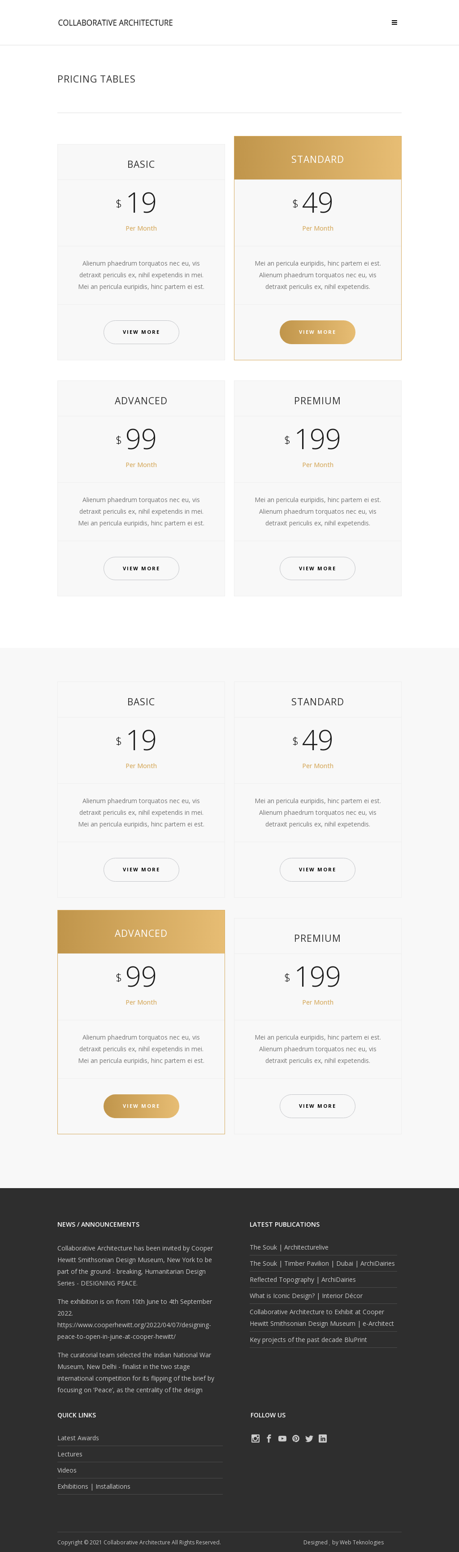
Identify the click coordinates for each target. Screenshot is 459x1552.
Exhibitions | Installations (93, 1486)
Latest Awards (78, 1438)
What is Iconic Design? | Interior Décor (306, 1295)
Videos (67, 1470)
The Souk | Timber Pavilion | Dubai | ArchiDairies (322, 1263)
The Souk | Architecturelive (289, 1247)
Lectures (69, 1454)
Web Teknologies (362, 1542)
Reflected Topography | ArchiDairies (303, 1279)
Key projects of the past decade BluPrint (308, 1339)
